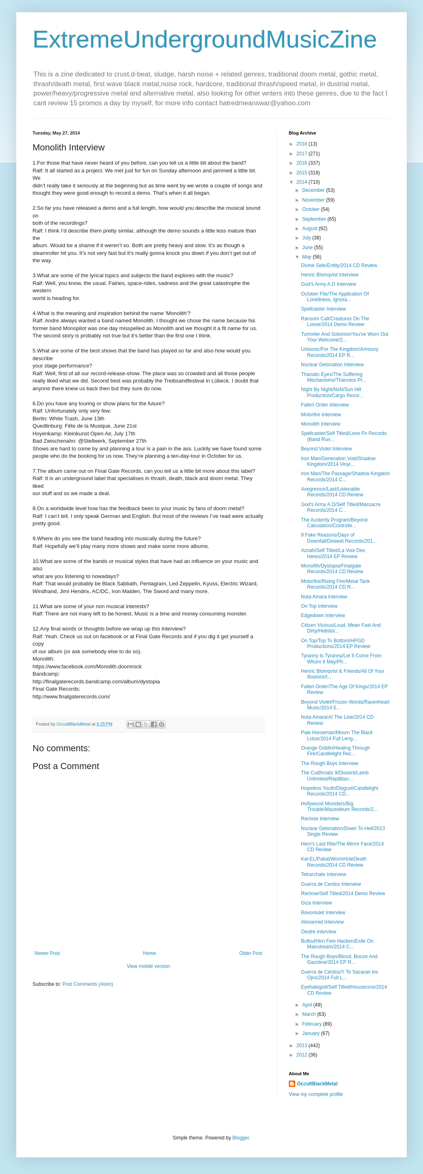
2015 (303, 173)
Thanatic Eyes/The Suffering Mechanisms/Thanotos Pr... (333, 377)
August (310, 228)
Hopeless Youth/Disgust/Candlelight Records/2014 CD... (339, 791)
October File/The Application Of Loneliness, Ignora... (335, 296)
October (311, 209)
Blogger (240, 1138)
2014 (303, 182)
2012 (303, 1055)
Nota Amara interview (324, 597)
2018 (303, 144)
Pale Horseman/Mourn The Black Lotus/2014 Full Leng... (337, 735)
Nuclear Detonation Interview (332, 364)
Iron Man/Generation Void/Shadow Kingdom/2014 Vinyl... (338, 461)
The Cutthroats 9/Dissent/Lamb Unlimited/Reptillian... (334, 775)
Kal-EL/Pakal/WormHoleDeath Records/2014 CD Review (333, 861)
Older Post (250, 953)
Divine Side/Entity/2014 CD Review (339, 265)
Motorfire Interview (321, 414)
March (309, 1014)
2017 (303, 154)
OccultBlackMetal (317, 1084)
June (308, 247)
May (307, 257)
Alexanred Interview (322, 922)
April (307, 1005)
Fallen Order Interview (325, 405)
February (312, 1024)
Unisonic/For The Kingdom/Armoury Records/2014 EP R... (340, 352)
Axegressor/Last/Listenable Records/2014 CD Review (332, 492)
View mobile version (148, 966)
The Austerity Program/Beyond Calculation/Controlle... (334, 522)
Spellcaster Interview (323, 309)
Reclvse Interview (320, 819)
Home (149, 953)
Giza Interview (316, 903)
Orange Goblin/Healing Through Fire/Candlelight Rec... (335, 751)
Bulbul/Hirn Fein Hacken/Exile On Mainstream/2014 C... (337, 944)
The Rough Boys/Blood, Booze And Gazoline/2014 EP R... (339, 959)
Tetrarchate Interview (323, 874)
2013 (303, 1045)
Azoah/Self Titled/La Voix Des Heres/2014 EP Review (333, 553)
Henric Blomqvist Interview (329, 275)
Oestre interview (318, 932)
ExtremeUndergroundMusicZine (205, 39)
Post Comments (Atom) (87, 984)
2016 (303, 163)
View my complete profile (316, 1094)
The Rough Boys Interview (329, 763)
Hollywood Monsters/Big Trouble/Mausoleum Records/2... (339, 806)
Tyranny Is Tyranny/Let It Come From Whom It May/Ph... (341, 658)
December (314, 190)
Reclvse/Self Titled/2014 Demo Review (343, 893)
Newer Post (47, 953)
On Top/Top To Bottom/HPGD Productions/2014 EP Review (335, 643)
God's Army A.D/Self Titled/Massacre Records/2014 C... (341, 507)
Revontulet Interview (323, 912)
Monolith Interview (320, 424)
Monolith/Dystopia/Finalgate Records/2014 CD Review (332, 568)
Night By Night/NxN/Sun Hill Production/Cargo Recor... (332, 392)
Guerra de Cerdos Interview (331, 884)
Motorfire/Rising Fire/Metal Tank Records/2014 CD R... (335, 584)
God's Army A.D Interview (328, 284)
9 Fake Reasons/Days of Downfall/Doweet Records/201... (339, 538)
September (314, 219)
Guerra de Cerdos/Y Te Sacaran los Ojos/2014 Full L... (339, 975)
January (311, 1033)
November (314, 200)
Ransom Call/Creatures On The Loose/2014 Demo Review (335, 321)
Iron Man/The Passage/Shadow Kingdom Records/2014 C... (345, 476)
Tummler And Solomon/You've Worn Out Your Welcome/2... (344, 337)
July (307, 238)
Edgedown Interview (323, 615)
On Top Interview (319, 606)
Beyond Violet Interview (326, 449)
